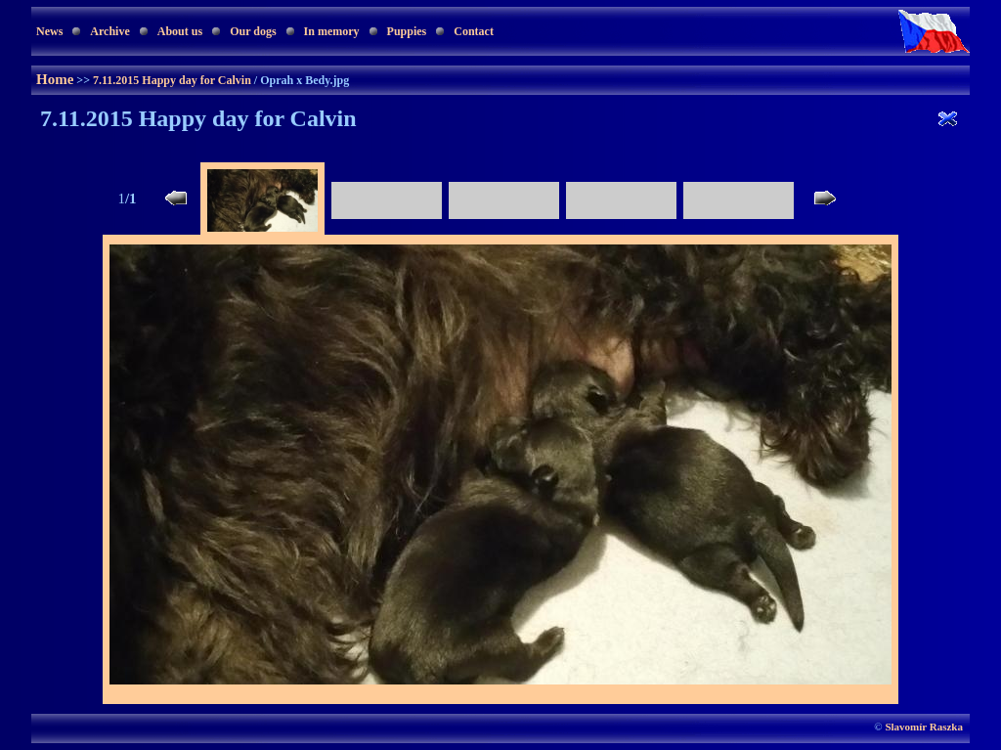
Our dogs (253, 31)
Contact (474, 31)
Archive (109, 31)
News (49, 31)
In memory (332, 31)
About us (179, 31)
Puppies (407, 31)
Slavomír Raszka (924, 726)
